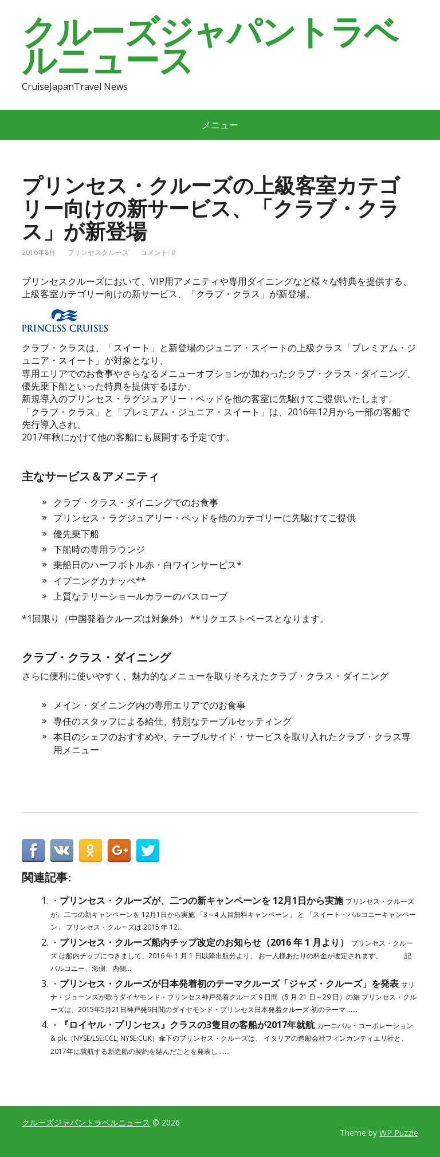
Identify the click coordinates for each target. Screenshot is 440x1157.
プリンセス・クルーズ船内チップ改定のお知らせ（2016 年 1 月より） (204, 942)
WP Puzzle (398, 1132)
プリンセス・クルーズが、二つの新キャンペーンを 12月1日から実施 (201, 900)
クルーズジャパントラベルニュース (210, 45)
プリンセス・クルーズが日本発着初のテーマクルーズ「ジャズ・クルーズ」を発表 (229, 983)
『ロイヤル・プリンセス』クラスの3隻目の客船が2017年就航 (187, 1024)
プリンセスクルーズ (98, 252)
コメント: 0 (157, 252)
